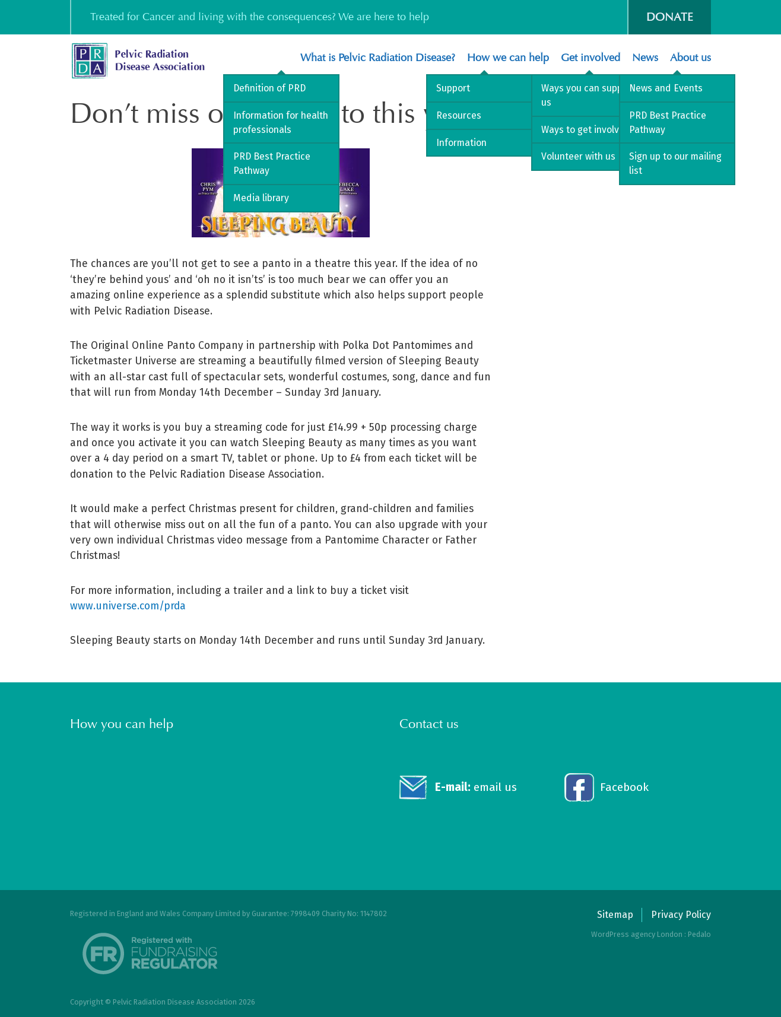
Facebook (624, 787)
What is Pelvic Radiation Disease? (377, 58)
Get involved (590, 58)
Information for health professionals (280, 122)
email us (476, 787)
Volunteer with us (578, 156)
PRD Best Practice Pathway (271, 163)
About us (690, 58)
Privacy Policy (681, 914)
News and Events (666, 88)
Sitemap (615, 914)
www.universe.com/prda (128, 606)
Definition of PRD (269, 88)
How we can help (508, 58)
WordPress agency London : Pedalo (651, 934)
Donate (669, 17)
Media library (261, 198)
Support (453, 88)
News (645, 58)
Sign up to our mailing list (675, 163)
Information (461, 142)
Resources (458, 115)
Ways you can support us (588, 95)
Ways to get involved (585, 129)
